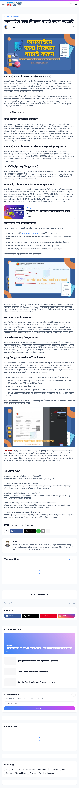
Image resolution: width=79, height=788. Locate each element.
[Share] (73, 27)
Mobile (23, 525)
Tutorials (30, 525)
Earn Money (15, 769)
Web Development (46, 773)
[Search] (76, 4)
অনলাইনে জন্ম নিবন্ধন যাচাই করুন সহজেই (33, 672)
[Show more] (48, 531)
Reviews (9, 773)
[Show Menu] (3, 4)
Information (15, 16)
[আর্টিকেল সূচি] (15, 112)
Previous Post (9, 603)
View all (70, 559)
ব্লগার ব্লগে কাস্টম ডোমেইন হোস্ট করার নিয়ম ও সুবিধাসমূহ (38, 661)
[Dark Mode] (71, 4)
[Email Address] (39, 703)
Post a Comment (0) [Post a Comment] (39, 595)
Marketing (54, 769)
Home (6, 16)
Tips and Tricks (20, 773)
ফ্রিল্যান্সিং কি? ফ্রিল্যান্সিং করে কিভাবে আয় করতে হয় (37, 682)
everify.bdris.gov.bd (30, 233)
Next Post (71, 603)
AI (6, 769)
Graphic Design (29, 769)
